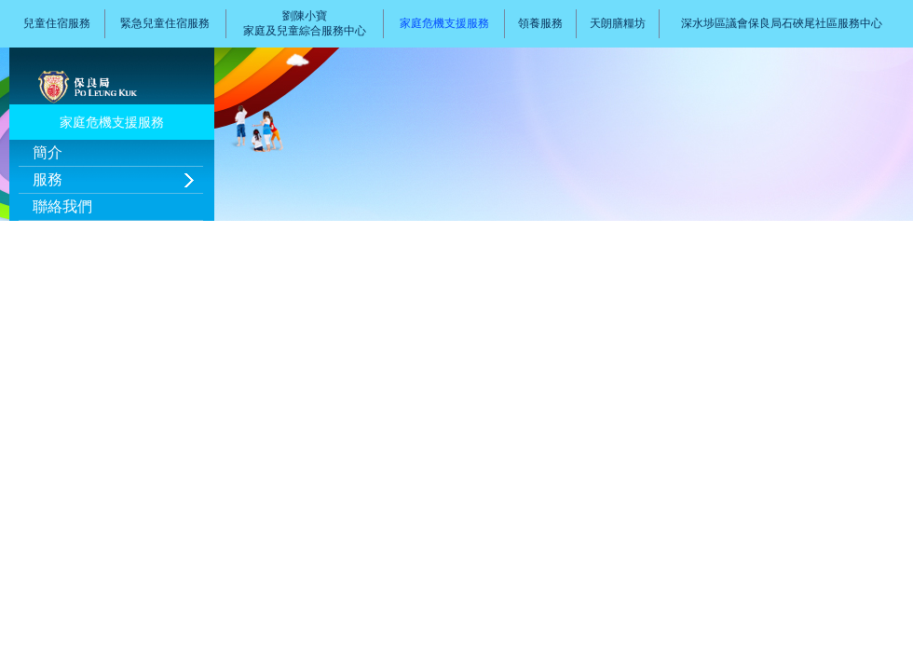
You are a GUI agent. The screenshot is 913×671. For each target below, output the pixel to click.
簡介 (47, 152)
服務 (47, 179)
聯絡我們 (62, 206)
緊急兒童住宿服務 (165, 23)
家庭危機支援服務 (444, 23)
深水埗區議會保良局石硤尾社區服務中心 (781, 23)
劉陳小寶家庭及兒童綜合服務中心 (304, 23)
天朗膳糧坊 (618, 23)
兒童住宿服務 (56, 23)
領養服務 (540, 23)
